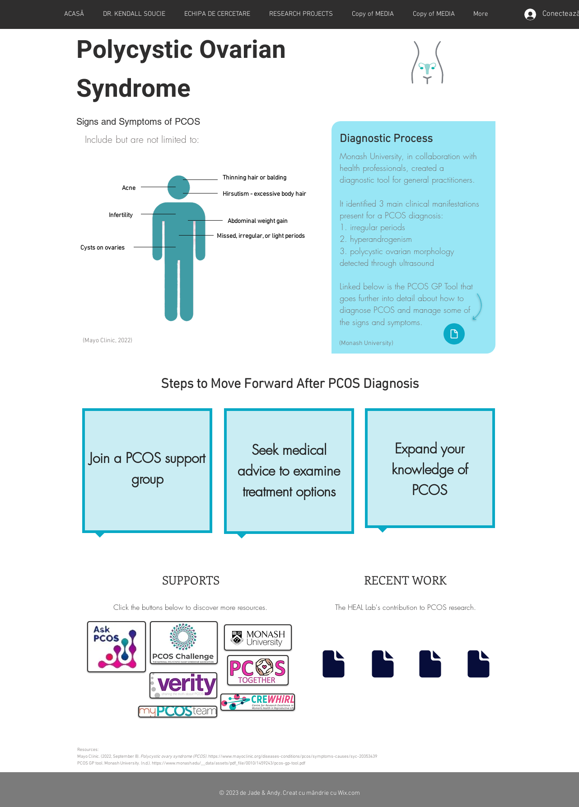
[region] (147, 473)
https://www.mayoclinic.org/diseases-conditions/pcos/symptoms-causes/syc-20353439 (292, 757)
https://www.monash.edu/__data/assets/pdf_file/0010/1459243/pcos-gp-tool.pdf (228, 763)
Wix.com (349, 793)
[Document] (454, 334)
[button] (301, 14)
